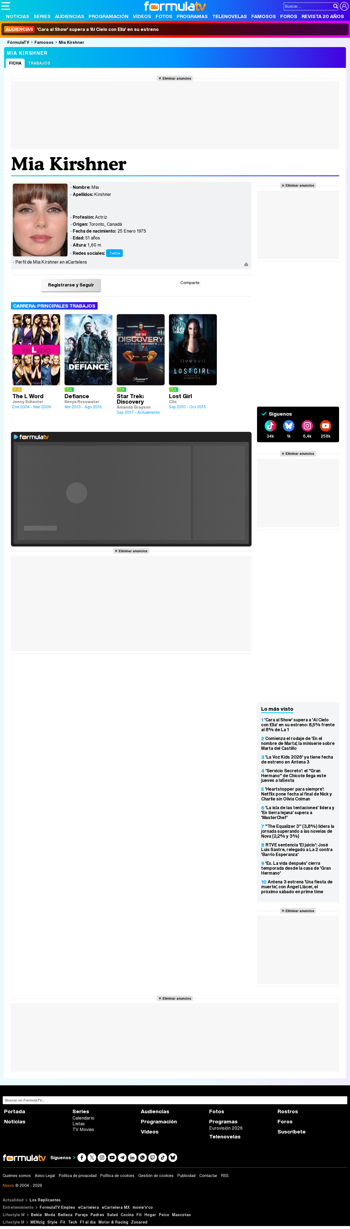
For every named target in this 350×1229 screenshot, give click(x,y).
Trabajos (39, 63)
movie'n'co (143, 1207)
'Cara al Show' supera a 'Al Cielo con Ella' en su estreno (81, 29)
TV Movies (83, 1129)
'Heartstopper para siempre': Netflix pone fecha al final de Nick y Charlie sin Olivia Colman (296, 794)
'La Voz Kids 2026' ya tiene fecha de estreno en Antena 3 (297, 759)
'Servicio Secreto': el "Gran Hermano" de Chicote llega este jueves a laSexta (293, 775)
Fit (139, 1215)
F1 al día (88, 1222)
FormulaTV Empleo (57, 1207)
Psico (164, 1215)
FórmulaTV (18, 42)
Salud (112, 1215)
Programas (192, 16)
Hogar (150, 1215)
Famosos (263, 16)
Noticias (17, 16)
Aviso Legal (45, 1176)
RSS (225, 1176)
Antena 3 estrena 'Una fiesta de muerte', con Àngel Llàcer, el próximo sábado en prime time (296, 886)
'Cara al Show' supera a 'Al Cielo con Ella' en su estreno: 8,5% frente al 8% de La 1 (297, 724)
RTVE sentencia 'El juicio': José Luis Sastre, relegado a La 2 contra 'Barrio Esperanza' (296, 849)
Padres (97, 1215)
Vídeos (142, 16)
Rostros (288, 1111)
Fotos (164, 16)
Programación (109, 16)
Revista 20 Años (323, 16)
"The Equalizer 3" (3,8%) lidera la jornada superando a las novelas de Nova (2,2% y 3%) (297, 831)
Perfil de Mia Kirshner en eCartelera (51, 262)
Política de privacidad (78, 1176)
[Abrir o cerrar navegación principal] (5, 6)
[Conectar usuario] (344, 6)
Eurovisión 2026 (226, 1128)
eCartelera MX (116, 1207)
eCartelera (88, 1207)
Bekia (36, 1215)
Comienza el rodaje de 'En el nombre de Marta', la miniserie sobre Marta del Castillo (297, 743)
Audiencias (69, 16)
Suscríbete (292, 1132)
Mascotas (181, 1215)
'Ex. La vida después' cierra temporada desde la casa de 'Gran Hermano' (296, 868)
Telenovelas (229, 16)
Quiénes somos (17, 1176)
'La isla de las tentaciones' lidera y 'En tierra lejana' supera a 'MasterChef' (297, 812)
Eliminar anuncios (176, 78)
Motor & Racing (113, 1222)
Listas (78, 1123)
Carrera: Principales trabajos (54, 305)
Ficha (15, 63)
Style (52, 1222)
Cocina (127, 1215)
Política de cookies (117, 1176)
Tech (72, 1222)
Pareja (81, 1215)
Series (42, 16)
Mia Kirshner (71, 42)
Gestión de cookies (156, 1176)
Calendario (83, 1118)
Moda (50, 1215)
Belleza (65, 1215)
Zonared (139, 1222)
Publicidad (186, 1176)
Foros (288, 16)
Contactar (208, 1176)
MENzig (37, 1222)
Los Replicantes (45, 1200)
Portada (14, 1111)
